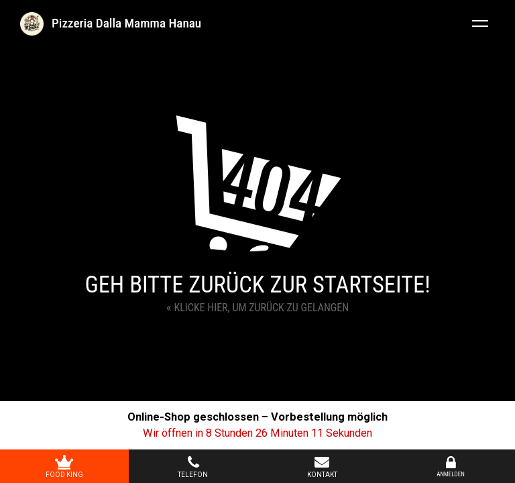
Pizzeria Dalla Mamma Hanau (126, 23)
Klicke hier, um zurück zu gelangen (257, 307)
